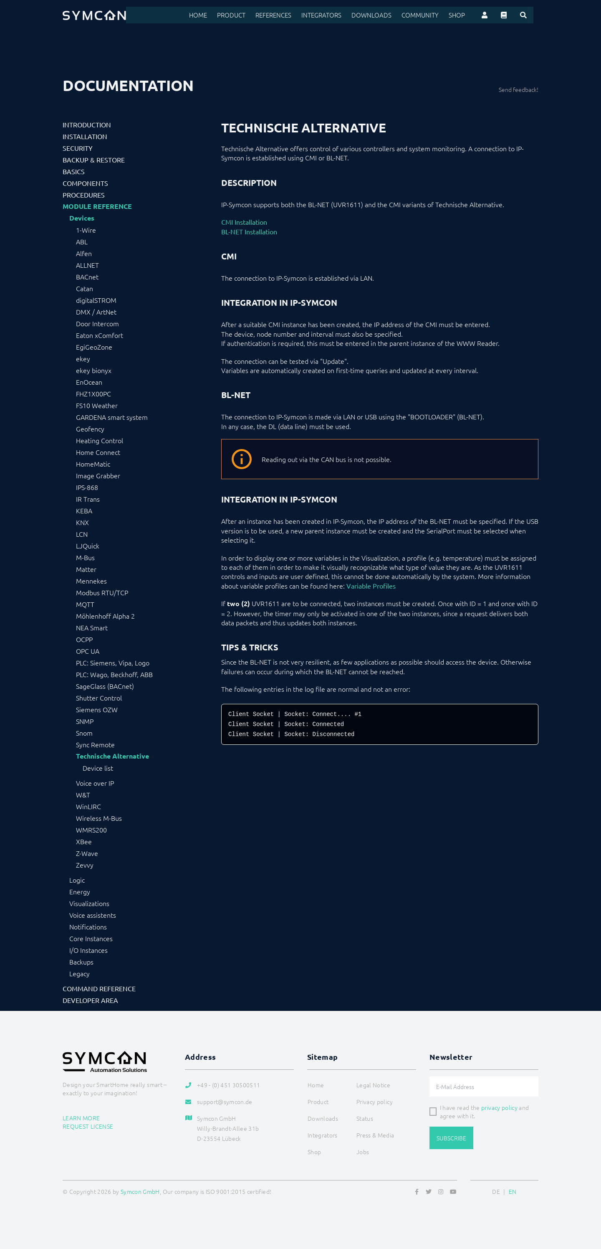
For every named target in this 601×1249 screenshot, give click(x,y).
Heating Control (99, 440)
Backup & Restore (94, 159)
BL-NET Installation (249, 231)
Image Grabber (98, 475)
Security (78, 148)
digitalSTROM (96, 300)
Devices (81, 218)
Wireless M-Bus (99, 818)
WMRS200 (91, 829)
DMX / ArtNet (96, 311)
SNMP (84, 721)
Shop (462, 15)
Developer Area (90, 1000)
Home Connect (98, 452)
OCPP (84, 639)
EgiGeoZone (94, 347)
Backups (81, 961)
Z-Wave (87, 853)
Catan (84, 288)
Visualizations (89, 903)
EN (513, 1191)
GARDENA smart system (112, 417)
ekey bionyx (93, 370)
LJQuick (87, 545)
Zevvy (84, 865)
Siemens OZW (97, 709)
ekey (83, 358)
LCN (82, 534)
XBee (84, 841)
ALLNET (87, 265)
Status (364, 1118)
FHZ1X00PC (93, 393)
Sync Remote (95, 744)
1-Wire (86, 230)
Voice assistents (92, 915)
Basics (74, 171)
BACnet (87, 276)
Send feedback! (518, 89)
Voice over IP (95, 783)
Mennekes (91, 580)
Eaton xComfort (99, 335)
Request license (88, 1126)
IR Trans (88, 499)
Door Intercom (97, 323)
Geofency (90, 428)
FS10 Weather (97, 405)
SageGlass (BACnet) (105, 686)
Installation (85, 136)
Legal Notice (373, 1085)
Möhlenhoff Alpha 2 (105, 616)
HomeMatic (93, 463)
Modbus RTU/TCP (102, 592)
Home (215, 15)
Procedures (84, 194)
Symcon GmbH (140, 1191)
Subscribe (451, 1138)
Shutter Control (99, 697)
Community (427, 15)
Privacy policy (374, 1101)
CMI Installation (244, 222)
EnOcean (89, 382)
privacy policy (499, 1107)
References (288, 15)
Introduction (87, 124)
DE (496, 1191)
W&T (83, 794)
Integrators (335, 15)
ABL (82, 241)
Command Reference (99, 988)
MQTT (85, 604)
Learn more (81, 1118)
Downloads (382, 15)
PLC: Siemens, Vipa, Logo (112, 662)
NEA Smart (92, 627)
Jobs (362, 1151)
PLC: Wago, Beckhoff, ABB (114, 674)
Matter (86, 569)
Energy (79, 891)
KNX (82, 522)
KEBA (84, 510)
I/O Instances (88, 950)
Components (85, 183)
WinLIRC (88, 806)
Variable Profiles (371, 585)
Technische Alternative (112, 756)
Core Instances (91, 938)
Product (247, 15)
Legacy (79, 973)
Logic (77, 880)
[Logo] (94, 15)
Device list (98, 768)
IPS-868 (87, 487)
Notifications (88, 926)
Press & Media (375, 1135)
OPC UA (87, 651)
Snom (84, 733)
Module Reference (97, 206)
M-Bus (85, 557)
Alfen (84, 253)
